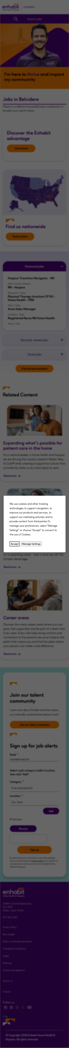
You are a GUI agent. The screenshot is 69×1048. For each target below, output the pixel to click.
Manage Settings (31, 543)
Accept (14, 543)
